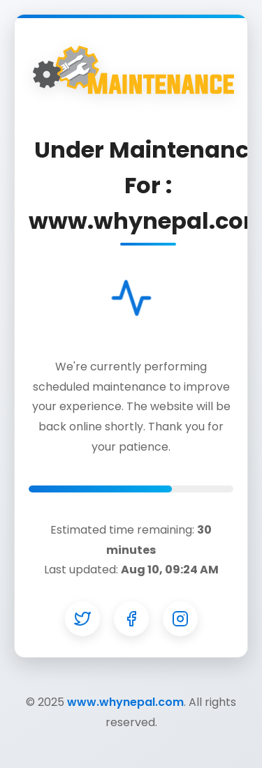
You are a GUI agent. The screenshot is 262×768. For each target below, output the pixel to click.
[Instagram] (180, 618)
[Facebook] (131, 618)
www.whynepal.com (125, 702)
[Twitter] (82, 618)
